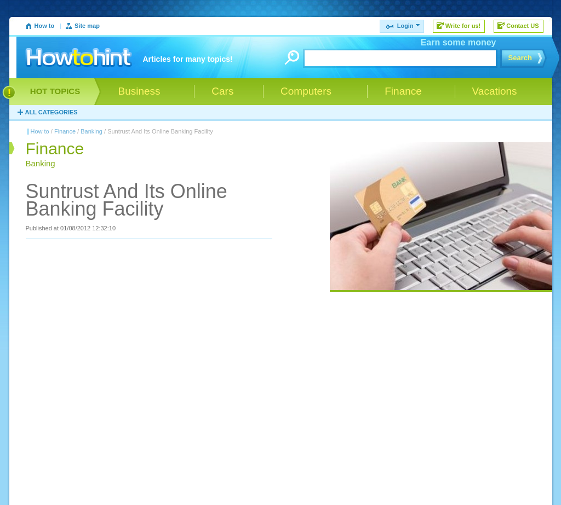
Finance (65, 131)
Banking (91, 131)
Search (520, 58)
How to (45, 25)
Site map (87, 25)
